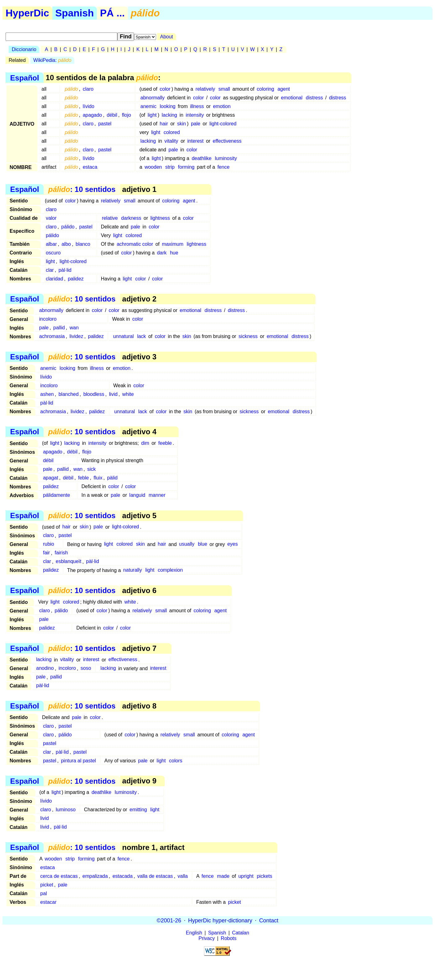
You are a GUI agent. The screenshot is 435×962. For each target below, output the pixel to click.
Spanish (74, 13)
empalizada (95, 876)
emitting (138, 809)
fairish (61, 553)
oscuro (53, 252)
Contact (268, 920)
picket (46, 884)
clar (50, 270)
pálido (68, 226)
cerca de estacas (59, 876)
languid (137, 495)
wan (74, 327)
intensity (195, 115)
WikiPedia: (52, 60)
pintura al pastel (78, 760)
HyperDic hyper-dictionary (220, 920)
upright (246, 876)
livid (113, 394)
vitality (171, 141)
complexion (170, 570)
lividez (76, 336)
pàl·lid (65, 270)
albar (51, 244)
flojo (126, 115)
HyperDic (27, 13)
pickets (264, 876)
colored (171, 132)
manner (157, 495)
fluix (98, 477)
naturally (132, 570)
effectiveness (227, 141)
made (223, 876)
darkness (131, 218)
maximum (172, 244)
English (194, 932)
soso (85, 668)
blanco (83, 244)
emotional (291, 97)
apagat (50, 477)
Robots (229, 938)
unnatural (123, 336)
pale (195, 123)
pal (43, 893)
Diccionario (24, 49)
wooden (153, 167)
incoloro (48, 319)
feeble (165, 443)
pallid (59, 327)
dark (162, 252)
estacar (48, 902)
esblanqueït (68, 561)
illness (197, 106)
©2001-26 (169, 920)
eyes (232, 544)
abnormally (153, 97)
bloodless (93, 394)
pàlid (112, 477)
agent (283, 89)
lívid (44, 827)
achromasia (52, 336)
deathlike (201, 158)
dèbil (68, 477)
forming (186, 167)
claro (88, 89)
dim (145, 443)
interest (195, 141)
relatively (205, 89)
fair (46, 553)
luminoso (66, 809)
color (165, 89)
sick (91, 469)
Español (24, 77)
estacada (122, 876)
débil (112, 115)
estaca (90, 167)
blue (202, 544)
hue (174, 252)
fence (223, 167)
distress (314, 97)
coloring (265, 89)
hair (164, 123)
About (166, 36)
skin (181, 123)
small (224, 89)
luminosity (226, 158)
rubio (48, 544)
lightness (160, 218)
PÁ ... (112, 13)
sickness (248, 336)
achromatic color (135, 244)
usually (186, 544)
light (152, 115)
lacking (169, 115)
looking (168, 106)
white (128, 394)
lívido (88, 106)
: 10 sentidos (81, 189)
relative (110, 218)
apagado (92, 115)
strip (170, 167)
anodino (45, 668)
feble (83, 477)
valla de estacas (155, 876)
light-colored (222, 123)
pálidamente (56, 495)
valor (51, 218)
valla (183, 876)
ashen (47, 394)
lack (141, 336)
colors (175, 760)
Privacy (206, 938)
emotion (222, 106)
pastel (104, 123)
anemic (149, 106)
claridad (54, 278)
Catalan (240, 932)
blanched (69, 394)
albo (66, 244)
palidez (76, 278)
